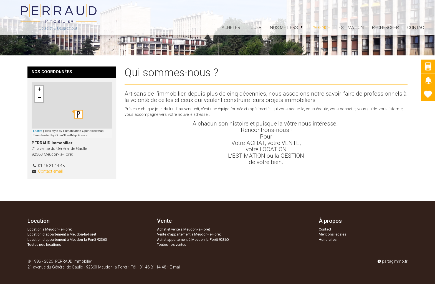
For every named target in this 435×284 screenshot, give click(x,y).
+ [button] (39, 90)
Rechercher (385, 27)
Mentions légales (332, 234)
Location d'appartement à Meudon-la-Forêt (61, 234)
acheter (231, 27)
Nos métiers (286, 27)
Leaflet (37, 130)
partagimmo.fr (393, 261)
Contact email (50, 171)
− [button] (39, 98)
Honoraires (328, 239)
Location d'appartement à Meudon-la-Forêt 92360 (67, 239)
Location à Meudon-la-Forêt (49, 229)
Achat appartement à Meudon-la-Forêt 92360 (193, 239)
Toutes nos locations (44, 244)
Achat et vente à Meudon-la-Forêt (183, 229)
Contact (416, 27)
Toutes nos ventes (171, 244)
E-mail (175, 267)
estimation (351, 27)
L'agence (320, 27)
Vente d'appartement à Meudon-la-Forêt (189, 234)
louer (255, 27)
